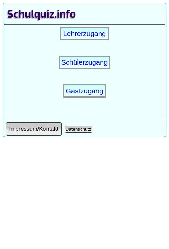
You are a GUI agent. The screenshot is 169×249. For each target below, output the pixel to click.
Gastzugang (84, 91)
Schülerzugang (84, 62)
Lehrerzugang (84, 33)
